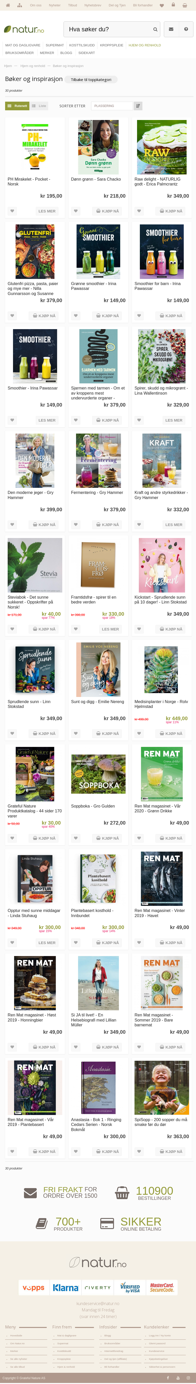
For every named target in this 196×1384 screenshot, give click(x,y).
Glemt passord (157, 1344)
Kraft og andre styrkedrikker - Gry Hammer (161, 496)
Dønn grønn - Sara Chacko (96, 180)
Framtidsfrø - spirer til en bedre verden (93, 600)
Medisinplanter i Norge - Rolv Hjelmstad (161, 705)
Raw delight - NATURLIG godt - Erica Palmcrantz (157, 182)
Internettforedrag (113, 1352)
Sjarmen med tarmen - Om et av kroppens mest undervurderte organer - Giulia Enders (98, 396)
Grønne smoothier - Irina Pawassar (93, 287)
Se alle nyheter (18, 1360)
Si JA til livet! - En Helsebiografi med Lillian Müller (93, 1021)
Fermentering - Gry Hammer (97, 493)
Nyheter (55, 5)
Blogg (107, 1336)
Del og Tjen (117, 5)
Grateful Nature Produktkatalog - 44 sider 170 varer (35, 812)
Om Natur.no (17, 1344)
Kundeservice (156, 1352)
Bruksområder (112, 1344)
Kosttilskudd (64, 1352)
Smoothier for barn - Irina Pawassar (157, 287)
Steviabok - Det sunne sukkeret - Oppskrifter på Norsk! (30, 603)
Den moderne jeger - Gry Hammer (31, 496)
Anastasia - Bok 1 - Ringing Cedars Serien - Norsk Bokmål (96, 1125)
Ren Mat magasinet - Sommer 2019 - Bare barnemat (153, 1021)
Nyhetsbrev (92, 5)
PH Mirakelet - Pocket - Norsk (29, 182)
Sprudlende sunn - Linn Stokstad (29, 705)
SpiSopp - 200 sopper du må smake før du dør (160, 1123)
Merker (14, 1352)
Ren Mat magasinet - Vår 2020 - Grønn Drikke (157, 809)
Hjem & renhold (66, 1367)
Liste (37, 107)
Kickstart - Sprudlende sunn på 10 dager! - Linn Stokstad (160, 600)
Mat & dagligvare (66, 1336)
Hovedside (16, 1336)
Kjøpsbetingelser (158, 1360)
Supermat (62, 1344)
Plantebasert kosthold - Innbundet (92, 914)
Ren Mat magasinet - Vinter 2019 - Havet (159, 914)
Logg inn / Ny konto (160, 1336)
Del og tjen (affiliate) (115, 1360)
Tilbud (72, 5)
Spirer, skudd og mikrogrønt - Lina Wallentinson (161, 391)
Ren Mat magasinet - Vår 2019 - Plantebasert (31, 1123)
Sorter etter (72, 106)
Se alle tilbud (17, 1367)
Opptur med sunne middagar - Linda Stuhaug (34, 914)
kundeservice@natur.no (98, 1304)
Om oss (36, 5)
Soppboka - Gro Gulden (93, 807)
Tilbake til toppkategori (91, 80)
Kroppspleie (64, 1360)
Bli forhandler (143, 5)
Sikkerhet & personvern (162, 1367)
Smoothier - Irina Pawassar (33, 389)
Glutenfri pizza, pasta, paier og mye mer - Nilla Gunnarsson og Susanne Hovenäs (33, 292)
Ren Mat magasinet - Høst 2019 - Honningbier (32, 1018)
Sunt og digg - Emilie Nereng (97, 702)
